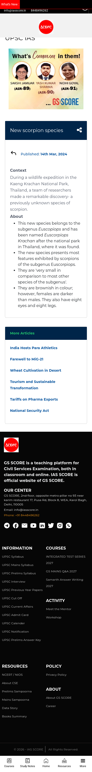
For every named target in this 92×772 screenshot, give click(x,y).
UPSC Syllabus (13, 556)
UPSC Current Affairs (17, 606)
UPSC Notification (15, 631)
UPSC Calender (13, 623)
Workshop (54, 617)
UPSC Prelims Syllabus (19, 573)
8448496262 (39, 10)
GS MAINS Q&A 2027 (61, 571)
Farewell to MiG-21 (26, 359)
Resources (64, 763)
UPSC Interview (13, 581)
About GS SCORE (59, 697)
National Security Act (29, 410)
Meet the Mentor (58, 609)
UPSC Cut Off (12, 598)
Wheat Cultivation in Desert (35, 370)
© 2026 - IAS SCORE (28, 749)
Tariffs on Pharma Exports (34, 399)
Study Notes (27, 763)
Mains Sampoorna (15, 699)
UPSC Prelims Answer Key (21, 640)
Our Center (17, 490)
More (83, 763)
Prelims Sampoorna (17, 691)
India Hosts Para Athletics (33, 348)
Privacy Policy (56, 674)
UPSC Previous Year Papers (22, 590)
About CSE (10, 683)
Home (46, 763)
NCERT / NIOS (12, 674)
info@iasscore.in (15, 10)
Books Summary (14, 716)
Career (51, 706)
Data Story (10, 708)
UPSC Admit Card (15, 615)
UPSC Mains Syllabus (17, 565)
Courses (9, 763)
